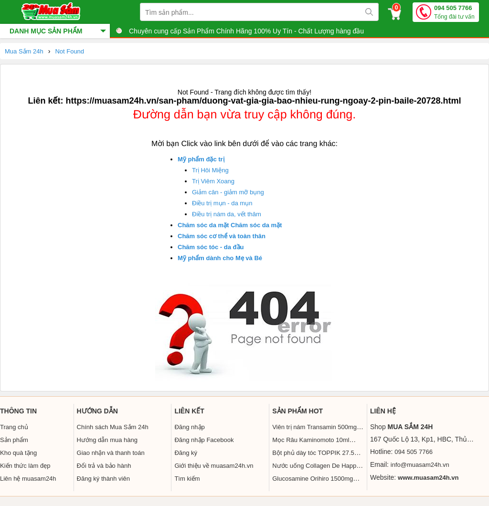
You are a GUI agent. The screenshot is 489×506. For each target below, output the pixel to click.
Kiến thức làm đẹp (25, 465)
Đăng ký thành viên (103, 478)
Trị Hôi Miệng (210, 170)
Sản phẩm (14, 439)
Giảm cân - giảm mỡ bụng (228, 192)
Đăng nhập (189, 427)
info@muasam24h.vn (420, 464)
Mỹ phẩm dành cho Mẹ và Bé (220, 258)
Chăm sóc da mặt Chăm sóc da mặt (230, 225)
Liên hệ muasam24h (28, 478)
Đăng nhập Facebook (204, 439)
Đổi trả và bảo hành (104, 465)
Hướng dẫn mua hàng (107, 439)
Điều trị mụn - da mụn (222, 203)
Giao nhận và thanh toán (111, 452)
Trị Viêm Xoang (213, 181)
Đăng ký (185, 452)
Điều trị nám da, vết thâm (226, 214)
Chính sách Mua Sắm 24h (113, 427)
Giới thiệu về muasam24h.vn (213, 465)
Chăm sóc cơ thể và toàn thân (222, 236)
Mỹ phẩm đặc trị (201, 159)
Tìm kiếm (187, 478)
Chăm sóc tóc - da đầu (211, 247)
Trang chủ (14, 427)
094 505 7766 (454, 12)
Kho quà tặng (18, 452)
